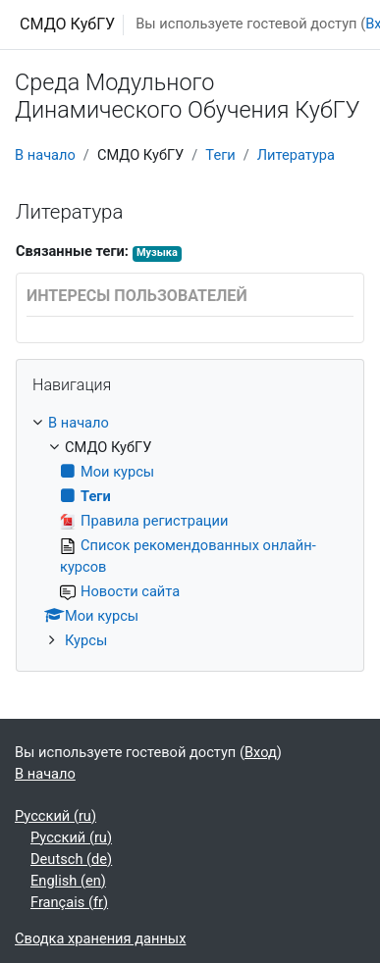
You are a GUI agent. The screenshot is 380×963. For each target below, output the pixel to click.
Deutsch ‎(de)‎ (71, 859)
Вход (260, 752)
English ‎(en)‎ (68, 880)
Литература (296, 155)
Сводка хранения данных (100, 938)
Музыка (157, 252)
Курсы (86, 640)
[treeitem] (190, 532)
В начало (45, 155)
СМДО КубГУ (67, 24)
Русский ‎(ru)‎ (55, 816)
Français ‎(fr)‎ (69, 902)
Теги (220, 155)
